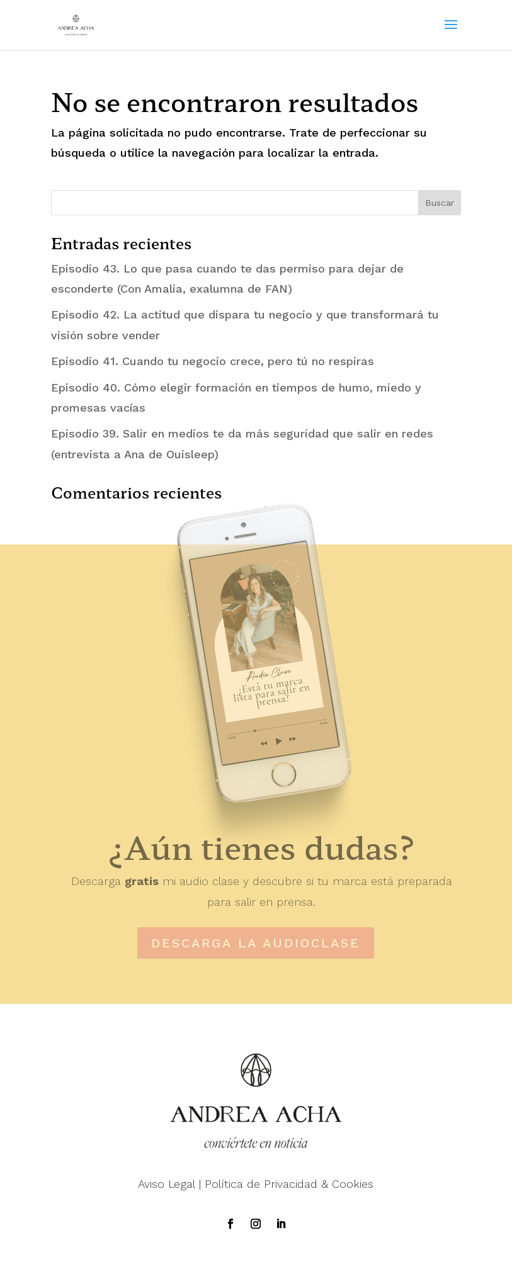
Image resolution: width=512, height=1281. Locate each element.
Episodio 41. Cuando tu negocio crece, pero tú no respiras (212, 361)
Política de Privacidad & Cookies (289, 1183)
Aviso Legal (166, 1183)
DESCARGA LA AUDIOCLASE (255, 943)
